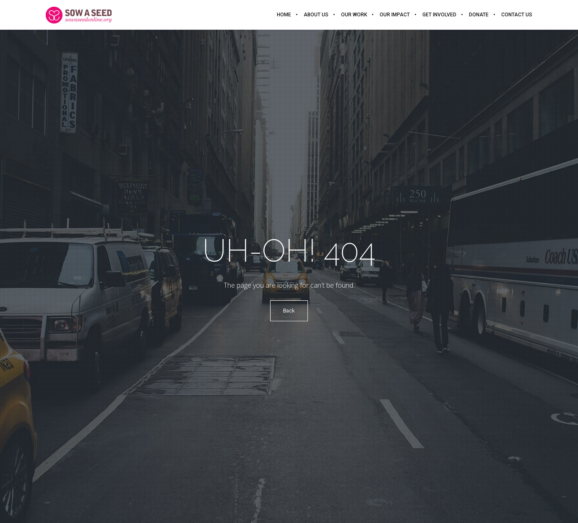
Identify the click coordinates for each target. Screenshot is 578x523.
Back (289, 311)
